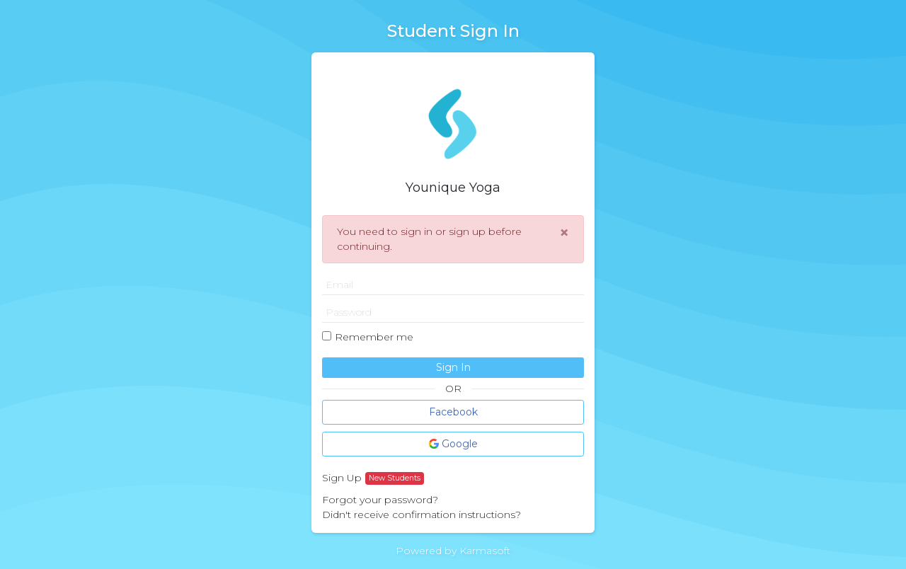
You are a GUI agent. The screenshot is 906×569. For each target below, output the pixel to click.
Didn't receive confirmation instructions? (421, 514)
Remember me (374, 337)
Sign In (453, 367)
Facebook (453, 412)
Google (453, 443)
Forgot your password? (380, 499)
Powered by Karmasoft (453, 550)
